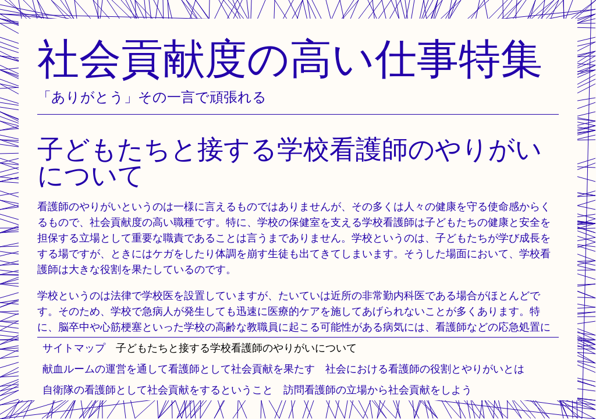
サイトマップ (73, 347)
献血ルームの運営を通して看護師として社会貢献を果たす (178, 368)
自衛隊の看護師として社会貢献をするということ (157, 389)
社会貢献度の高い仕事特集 (289, 58)
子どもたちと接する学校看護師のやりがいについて (236, 347)
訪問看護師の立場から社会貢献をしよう (377, 389)
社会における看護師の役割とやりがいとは (424, 368)
